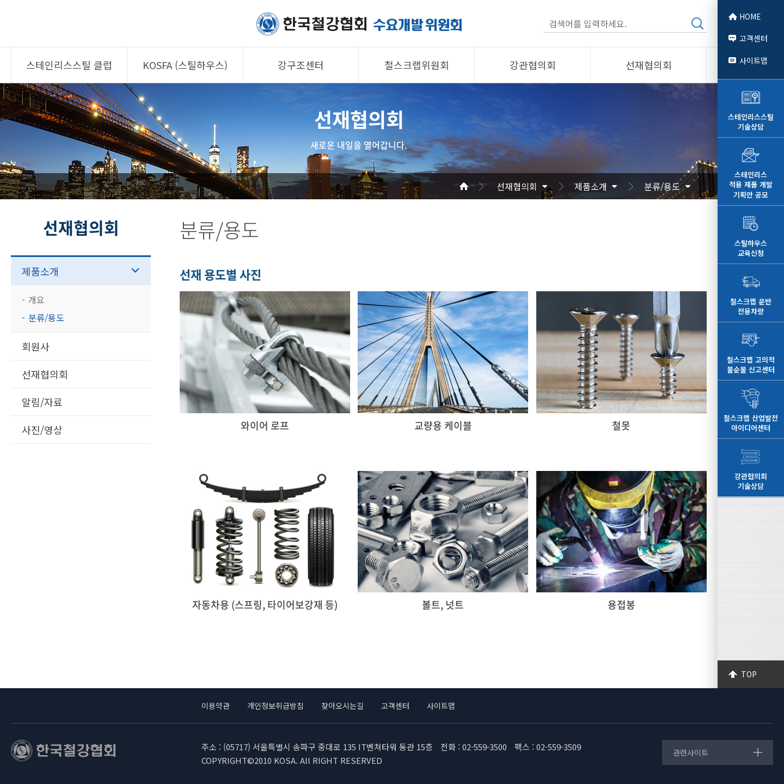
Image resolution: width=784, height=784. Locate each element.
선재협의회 (517, 186)
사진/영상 (42, 429)
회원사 (36, 346)
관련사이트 (690, 752)
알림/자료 (42, 402)
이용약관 (215, 705)
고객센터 (753, 38)
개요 (36, 299)
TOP (749, 674)
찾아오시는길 (342, 705)
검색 (697, 23)
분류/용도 (662, 186)
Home (477, 186)
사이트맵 (753, 60)
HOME (750, 16)
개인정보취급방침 (275, 705)
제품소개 (590, 186)
